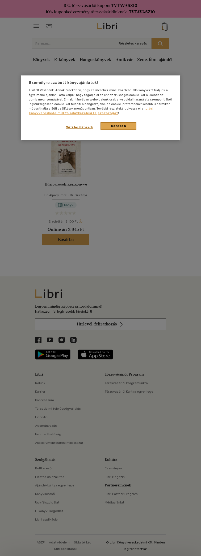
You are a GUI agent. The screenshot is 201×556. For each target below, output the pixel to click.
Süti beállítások (79, 127)
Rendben (118, 126)
